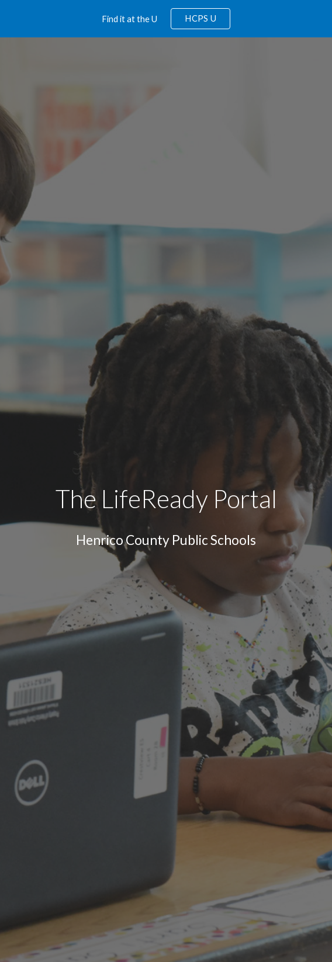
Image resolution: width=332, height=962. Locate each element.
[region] (166, 18)
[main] (166, 499)
